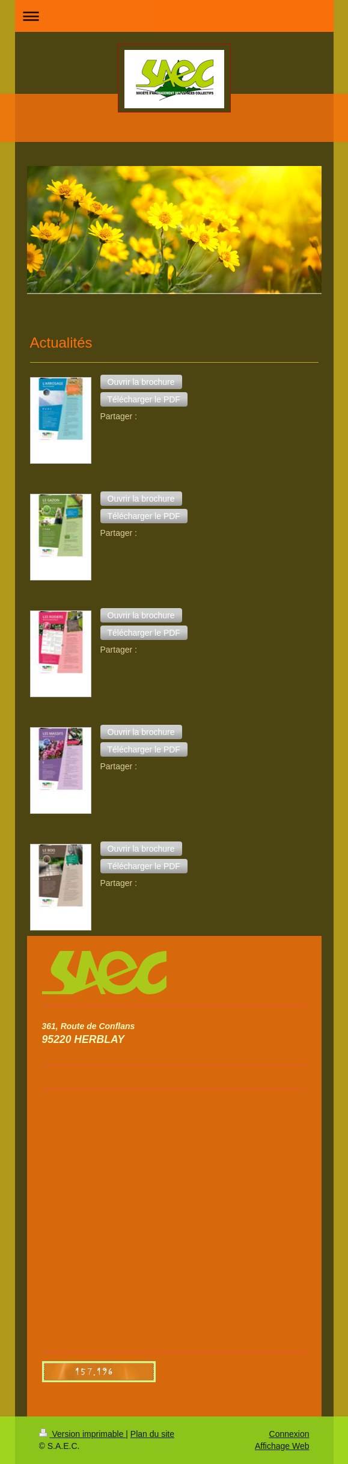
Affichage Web (282, 1446)
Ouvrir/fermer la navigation (174, 16)
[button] (141, 382)
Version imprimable (82, 1434)
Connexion (289, 1434)
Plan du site (152, 1434)
